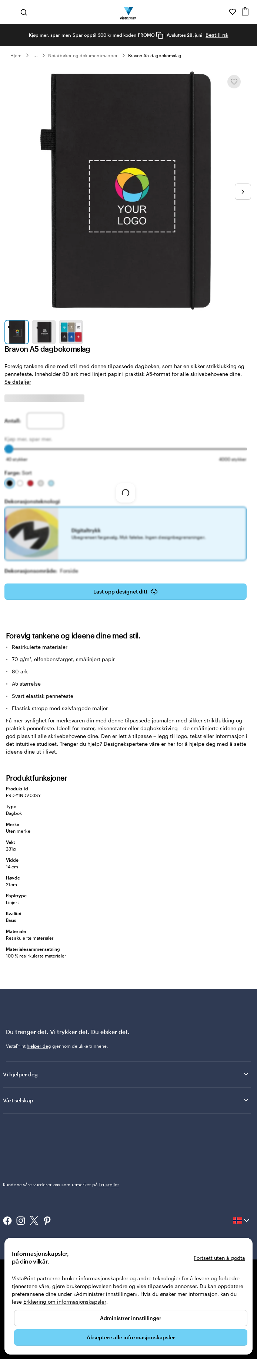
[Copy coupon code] (159, 35)
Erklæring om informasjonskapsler (64, 1301)
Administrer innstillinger (130, 1318)
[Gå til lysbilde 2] (44, 332)
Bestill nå (217, 35)
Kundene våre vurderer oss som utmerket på (61, 1184)
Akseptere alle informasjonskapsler (131, 1337)
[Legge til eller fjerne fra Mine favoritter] (234, 81)
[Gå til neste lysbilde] (243, 191)
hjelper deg (39, 1045)
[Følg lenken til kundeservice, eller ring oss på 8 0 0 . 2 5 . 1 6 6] (222, 12)
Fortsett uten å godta (219, 1258)
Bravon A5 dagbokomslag (154, 55)
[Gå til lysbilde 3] (71, 332)
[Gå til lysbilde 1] (16, 332)
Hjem (15, 55)
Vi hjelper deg (126, 1074)
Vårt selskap (126, 1100)
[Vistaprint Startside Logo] (129, 12)
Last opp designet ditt (125, 591)
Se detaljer (17, 381)
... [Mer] (35, 55)
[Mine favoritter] (232, 12)
